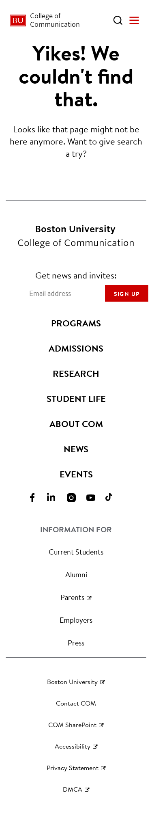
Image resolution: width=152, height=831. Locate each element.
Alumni (76, 574)
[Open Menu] (134, 20)
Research (76, 373)
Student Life (76, 399)
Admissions (76, 348)
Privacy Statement (72, 767)
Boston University (72, 681)
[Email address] (50, 293)
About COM (76, 424)
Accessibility (72, 746)
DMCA (72, 789)
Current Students (76, 552)
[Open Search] (118, 20)
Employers (76, 620)
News (76, 449)
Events (76, 474)
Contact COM (76, 703)
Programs (76, 323)
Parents (72, 597)
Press (76, 643)
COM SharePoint (72, 724)
